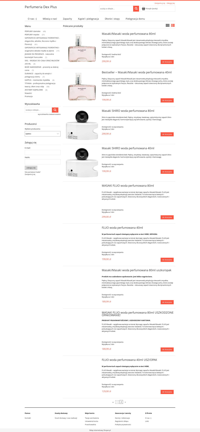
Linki (147, 421)
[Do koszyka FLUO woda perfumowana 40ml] (167, 260)
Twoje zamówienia (92, 418)
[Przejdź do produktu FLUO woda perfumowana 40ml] (82, 228)
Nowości (28, 93)
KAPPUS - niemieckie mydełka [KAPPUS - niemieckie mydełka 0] (37, 80)
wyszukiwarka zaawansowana (49, 114)
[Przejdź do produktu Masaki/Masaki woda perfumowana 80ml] (82, 49)
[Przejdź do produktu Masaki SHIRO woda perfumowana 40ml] (82, 163)
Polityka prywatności (123, 424)
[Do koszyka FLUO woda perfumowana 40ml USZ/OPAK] (167, 392)
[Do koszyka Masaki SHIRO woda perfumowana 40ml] (167, 172)
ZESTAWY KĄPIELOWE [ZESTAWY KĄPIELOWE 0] (34, 90)
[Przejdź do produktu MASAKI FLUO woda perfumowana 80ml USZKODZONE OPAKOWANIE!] (82, 313)
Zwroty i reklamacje (122, 418)
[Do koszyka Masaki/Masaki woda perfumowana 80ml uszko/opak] (167, 302)
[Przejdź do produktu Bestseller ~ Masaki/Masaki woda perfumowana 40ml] (82, 87)
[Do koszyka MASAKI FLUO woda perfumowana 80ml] (167, 217)
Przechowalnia (90, 424)
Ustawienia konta (91, 421)
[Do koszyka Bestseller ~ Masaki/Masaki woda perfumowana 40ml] (167, 100)
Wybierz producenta (32, 129)
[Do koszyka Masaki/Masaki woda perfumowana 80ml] (167, 62)
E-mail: (28, 148)
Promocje (29, 96)
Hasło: (27, 157)
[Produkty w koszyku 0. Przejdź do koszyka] (150, 8)
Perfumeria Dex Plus (41, 7)
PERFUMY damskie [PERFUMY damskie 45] (32, 31)
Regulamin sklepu (121, 421)
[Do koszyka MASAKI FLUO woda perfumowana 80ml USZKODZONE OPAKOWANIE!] (167, 349)
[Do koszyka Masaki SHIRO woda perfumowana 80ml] (167, 134)
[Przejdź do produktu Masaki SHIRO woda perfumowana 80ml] (82, 125)
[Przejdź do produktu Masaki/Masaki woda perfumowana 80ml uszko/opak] (82, 271)
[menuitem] (32, 19)
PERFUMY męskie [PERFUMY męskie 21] (32, 34)
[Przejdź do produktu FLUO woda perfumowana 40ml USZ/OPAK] (82, 360)
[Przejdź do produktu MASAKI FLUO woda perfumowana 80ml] (82, 186)
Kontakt (28, 418)
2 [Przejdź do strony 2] (121, 402)
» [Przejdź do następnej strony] (125, 402)
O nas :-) (148, 418)
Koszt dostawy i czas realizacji (66, 418)
